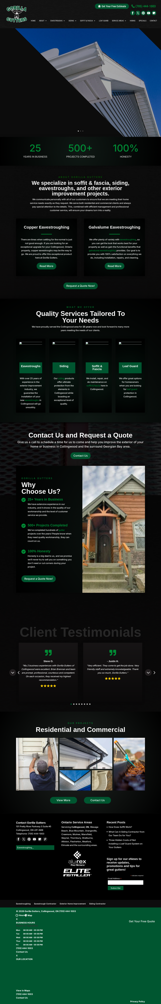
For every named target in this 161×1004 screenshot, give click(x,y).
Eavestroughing (23, 904)
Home (33, 21)
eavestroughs (32, 400)
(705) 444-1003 (67, 911)
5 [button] (82, 704)
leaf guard (132, 389)
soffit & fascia (93, 385)
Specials (142, 21)
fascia (80, 112)
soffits (59, 112)
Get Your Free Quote (142, 921)
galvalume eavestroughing (102, 250)
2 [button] (73, 704)
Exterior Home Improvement (73, 904)
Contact (153, 21)
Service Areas (118, 21)
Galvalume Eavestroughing (114, 227)
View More (63, 800)
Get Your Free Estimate (112, 6)
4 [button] (79, 704)
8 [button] (90, 704)
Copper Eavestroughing (46, 227)
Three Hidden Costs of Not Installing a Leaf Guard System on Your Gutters (126, 844)
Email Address (114, 878)
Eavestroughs (56, 21)
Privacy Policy (137, 1001)
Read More (46, 266)
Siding (71, 21)
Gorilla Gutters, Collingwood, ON (42, 911)
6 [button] (84, 704)
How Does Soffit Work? (120, 827)
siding (61, 378)
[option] (48, 673)
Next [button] (148, 672)
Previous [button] (12, 672)
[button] (37, 764)
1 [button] (71, 704)
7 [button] (87, 704)
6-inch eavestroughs (36, 115)
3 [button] (76, 704)
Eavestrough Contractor (45, 904)
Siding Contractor (97, 904)
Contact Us (80, 455)
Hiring (132, 21)
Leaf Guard (103, 21)
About (41, 21)
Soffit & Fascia (86, 21)
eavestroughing (128, 239)
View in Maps (23, 990)
